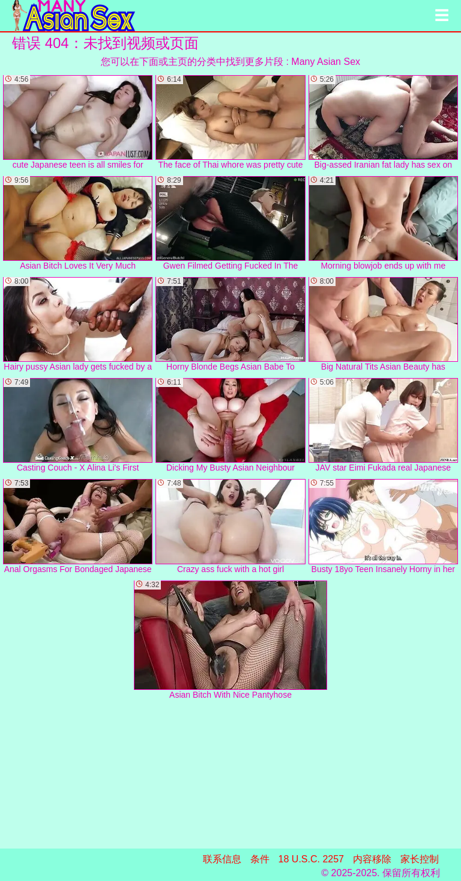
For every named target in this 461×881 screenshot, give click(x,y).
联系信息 (222, 859)
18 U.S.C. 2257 (311, 859)
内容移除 (372, 859)
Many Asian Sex (325, 61)
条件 (260, 859)
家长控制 (419, 859)
